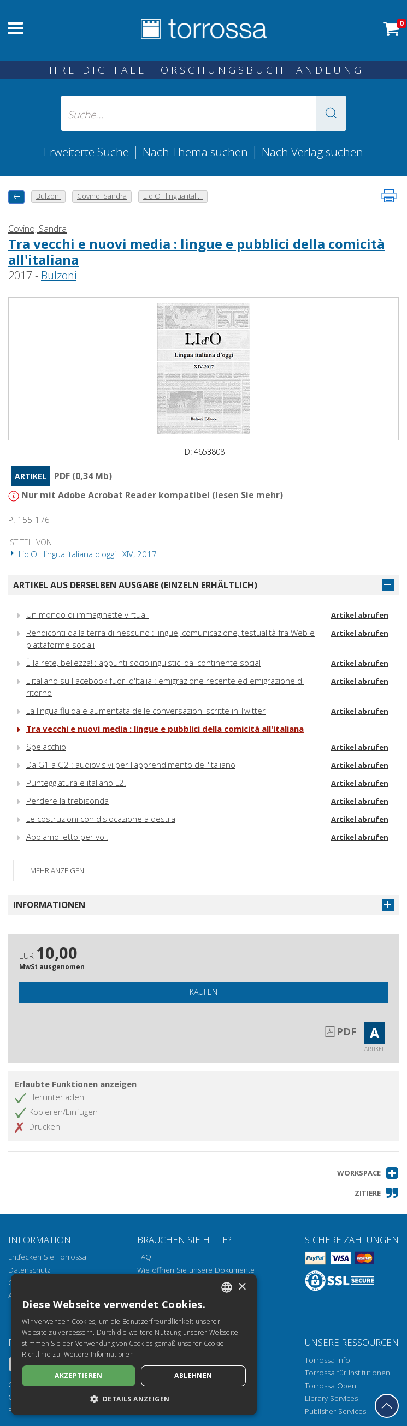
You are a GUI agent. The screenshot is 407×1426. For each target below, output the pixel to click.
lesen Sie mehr (247, 495)
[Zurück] (16, 196)
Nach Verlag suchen (312, 151)
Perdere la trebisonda (67, 800)
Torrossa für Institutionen (347, 1372)
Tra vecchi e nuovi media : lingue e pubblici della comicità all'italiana (196, 252)
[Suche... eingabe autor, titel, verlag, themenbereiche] (203, 113)
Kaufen (203, 992)
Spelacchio (46, 746)
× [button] (242, 1287)
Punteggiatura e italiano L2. (76, 782)
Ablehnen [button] (193, 1375)
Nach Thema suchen (195, 151)
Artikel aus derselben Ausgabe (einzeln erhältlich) (135, 585)
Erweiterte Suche (86, 151)
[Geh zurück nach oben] (387, 1406)
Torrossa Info (327, 1360)
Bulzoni (58, 275)
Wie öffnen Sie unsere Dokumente (196, 1270)
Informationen (49, 905)
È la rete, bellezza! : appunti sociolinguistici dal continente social (143, 662)
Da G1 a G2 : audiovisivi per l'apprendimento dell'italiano (130, 764)
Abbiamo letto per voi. (67, 836)
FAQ (144, 1257)
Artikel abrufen (359, 615)
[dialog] (134, 1344)
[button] (331, 113)
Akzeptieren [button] (78, 1375)
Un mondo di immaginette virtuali (87, 614)
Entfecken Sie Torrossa (47, 1257)
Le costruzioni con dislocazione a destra (100, 818)
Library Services (331, 1398)
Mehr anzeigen (57, 870)
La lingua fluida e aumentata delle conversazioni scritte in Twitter (146, 710)
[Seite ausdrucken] (389, 196)
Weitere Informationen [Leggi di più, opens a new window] (99, 1354)
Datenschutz (29, 1270)
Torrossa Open (330, 1386)
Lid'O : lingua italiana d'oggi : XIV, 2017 (82, 553)
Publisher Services (335, 1411)
